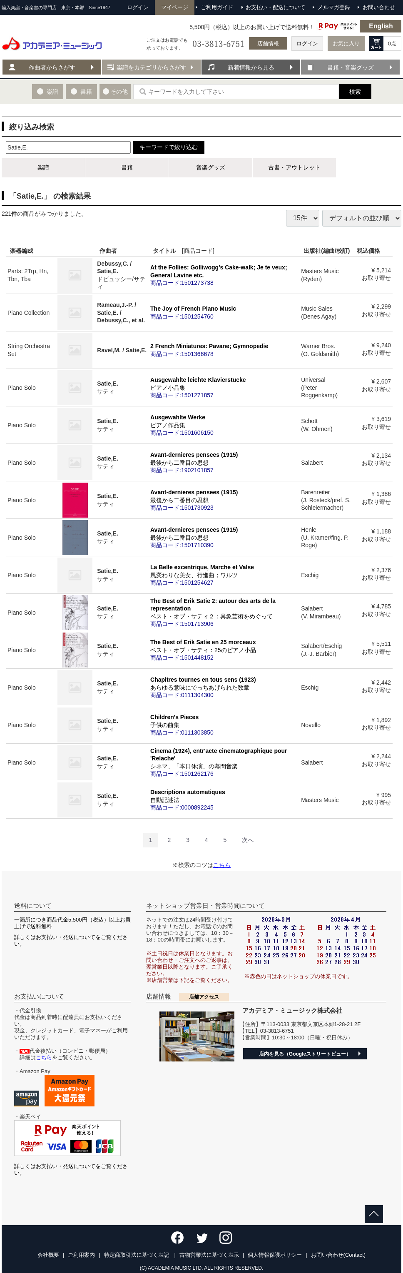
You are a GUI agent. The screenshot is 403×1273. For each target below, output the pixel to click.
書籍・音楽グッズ (350, 67)
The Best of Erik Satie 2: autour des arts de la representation (224, 612)
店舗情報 (268, 43)
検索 (355, 91)
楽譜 (43, 167)
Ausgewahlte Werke (224, 425)
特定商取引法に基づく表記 (137, 1255)
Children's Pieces (224, 724)
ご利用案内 (81, 1255)
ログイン (307, 43)
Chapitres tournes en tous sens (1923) (224, 687)
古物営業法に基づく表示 (209, 1255)
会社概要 (48, 1255)
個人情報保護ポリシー (275, 1255)
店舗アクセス (204, 997)
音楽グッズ (210, 167)
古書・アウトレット (294, 167)
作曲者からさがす (52, 67)
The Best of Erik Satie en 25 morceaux (224, 649)
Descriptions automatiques (224, 799)
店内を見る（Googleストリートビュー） (305, 1054)
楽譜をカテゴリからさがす (152, 67)
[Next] (247, 840)
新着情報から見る (251, 67)
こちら (222, 865)
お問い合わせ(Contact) (338, 1255)
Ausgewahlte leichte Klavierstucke (224, 387)
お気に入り (346, 43)
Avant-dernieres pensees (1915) (224, 462)
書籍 (127, 167)
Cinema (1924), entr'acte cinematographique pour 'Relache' (224, 762)
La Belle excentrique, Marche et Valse (224, 574)
